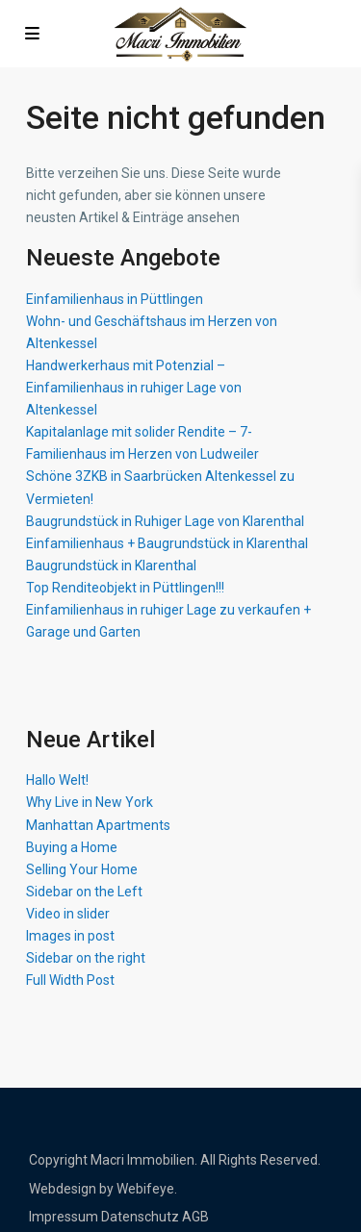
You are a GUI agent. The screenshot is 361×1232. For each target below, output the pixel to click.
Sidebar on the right (85, 958)
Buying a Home (71, 847)
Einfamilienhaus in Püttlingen (114, 299)
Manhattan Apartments (98, 825)
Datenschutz (140, 1216)
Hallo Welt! (57, 780)
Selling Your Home (82, 869)
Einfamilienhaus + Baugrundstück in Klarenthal (167, 543)
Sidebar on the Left (84, 891)
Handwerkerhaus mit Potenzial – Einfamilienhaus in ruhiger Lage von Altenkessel (134, 387)
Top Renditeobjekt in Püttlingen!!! (125, 587)
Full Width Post (70, 980)
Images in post (70, 935)
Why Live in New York (89, 802)
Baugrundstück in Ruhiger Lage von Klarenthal (165, 521)
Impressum (63, 1216)
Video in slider (68, 913)
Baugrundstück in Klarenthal (111, 565)
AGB (195, 1216)
